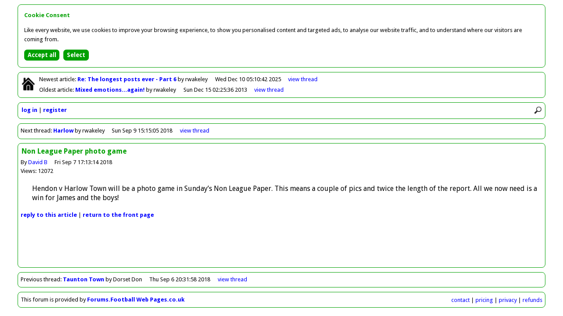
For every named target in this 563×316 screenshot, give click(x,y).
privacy (508, 300)
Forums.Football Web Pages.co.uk (136, 299)
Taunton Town (83, 279)
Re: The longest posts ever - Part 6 (127, 79)
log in (29, 110)
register (55, 110)
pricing (484, 300)
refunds (532, 300)
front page (118, 215)
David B (38, 162)
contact (460, 300)
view (303, 79)
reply (49, 215)
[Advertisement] (281, 247)
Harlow (63, 130)
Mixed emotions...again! (110, 89)
